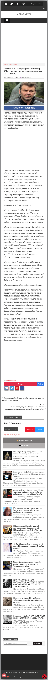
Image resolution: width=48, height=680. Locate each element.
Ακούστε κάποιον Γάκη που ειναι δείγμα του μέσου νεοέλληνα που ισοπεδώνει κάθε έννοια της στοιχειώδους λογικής (28, 492)
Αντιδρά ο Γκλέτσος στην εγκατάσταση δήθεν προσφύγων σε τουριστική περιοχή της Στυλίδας (23, 70)
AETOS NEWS (24, 14)
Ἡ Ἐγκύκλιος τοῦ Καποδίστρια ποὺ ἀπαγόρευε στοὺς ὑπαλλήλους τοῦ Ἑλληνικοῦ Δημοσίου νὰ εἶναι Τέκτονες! (27, 528)
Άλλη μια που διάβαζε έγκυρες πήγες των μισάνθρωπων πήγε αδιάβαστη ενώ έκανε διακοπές (29, 474)
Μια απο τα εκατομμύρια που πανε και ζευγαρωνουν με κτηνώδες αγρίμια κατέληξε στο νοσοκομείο (27, 510)
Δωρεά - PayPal (36, 4)
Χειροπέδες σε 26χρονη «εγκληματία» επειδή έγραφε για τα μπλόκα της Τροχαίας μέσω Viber (27, 564)
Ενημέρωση (11, 380)
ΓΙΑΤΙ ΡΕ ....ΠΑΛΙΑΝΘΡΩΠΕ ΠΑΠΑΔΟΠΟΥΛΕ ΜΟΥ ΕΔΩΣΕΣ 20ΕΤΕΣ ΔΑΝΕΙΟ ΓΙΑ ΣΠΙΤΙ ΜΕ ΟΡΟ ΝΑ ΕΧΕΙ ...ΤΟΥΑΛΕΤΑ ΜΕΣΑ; (28, 583)
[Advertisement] (24, 42)
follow (25, 4)
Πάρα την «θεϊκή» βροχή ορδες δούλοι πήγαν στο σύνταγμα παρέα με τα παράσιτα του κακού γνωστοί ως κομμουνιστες (27, 455)
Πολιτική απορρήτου (15, 677)
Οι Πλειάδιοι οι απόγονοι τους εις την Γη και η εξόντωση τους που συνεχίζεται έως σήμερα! (28, 546)
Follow (41, 384)
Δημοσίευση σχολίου (12, 435)
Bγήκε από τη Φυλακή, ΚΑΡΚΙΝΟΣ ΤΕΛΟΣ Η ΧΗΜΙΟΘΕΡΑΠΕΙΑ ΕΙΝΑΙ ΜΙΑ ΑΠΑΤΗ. (29, 617)
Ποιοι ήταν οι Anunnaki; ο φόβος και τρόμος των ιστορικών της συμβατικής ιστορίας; (27, 600)
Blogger (30, 429)
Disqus (39, 429)
